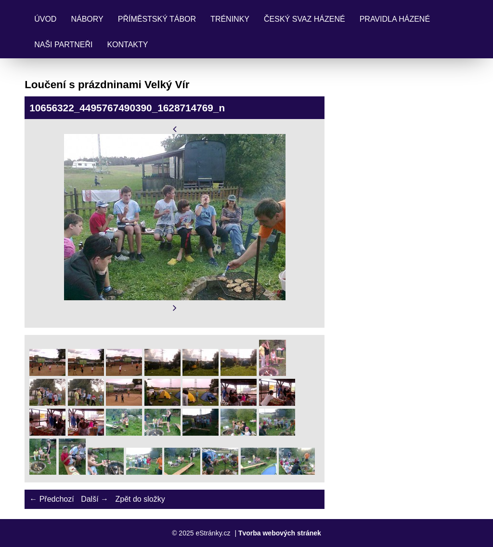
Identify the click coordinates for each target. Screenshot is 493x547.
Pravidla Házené (395, 19)
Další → (94, 499)
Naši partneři (63, 44)
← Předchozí (51, 499)
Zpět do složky (140, 499)
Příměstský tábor (157, 19)
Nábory (87, 19)
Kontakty (127, 44)
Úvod (45, 19)
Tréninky (229, 19)
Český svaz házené (304, 19)
